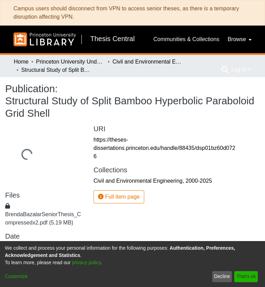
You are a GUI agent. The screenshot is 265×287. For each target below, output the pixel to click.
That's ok (246, 276)
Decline (222, 276)
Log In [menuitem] (238, 70)
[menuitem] (239, 39)
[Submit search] (224, 70)
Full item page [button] (119, 197)
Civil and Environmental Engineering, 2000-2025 (146, 62)
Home (21, 62)
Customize (16, 276)
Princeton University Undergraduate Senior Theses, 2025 (70, 62)
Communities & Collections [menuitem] (186, 39)
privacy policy (86, 262)
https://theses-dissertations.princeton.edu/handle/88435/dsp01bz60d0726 (164, 148)
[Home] (44, 39)
